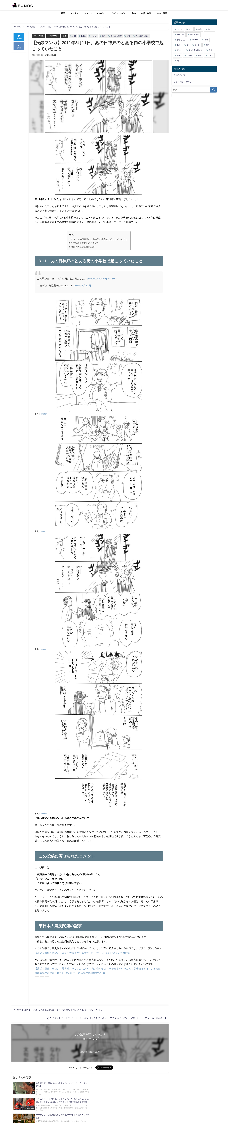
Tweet (19, 37)
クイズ (210, 55)
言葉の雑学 (194, 34)
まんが (94, 36)
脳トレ (197, 45)
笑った (210, 29)
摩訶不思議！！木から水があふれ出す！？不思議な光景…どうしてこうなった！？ (60, 1010)
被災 (129, 36)
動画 (178, 45)
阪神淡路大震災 (142, 36)
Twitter (84, 36)
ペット (179, 29)
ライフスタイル (119, 13)
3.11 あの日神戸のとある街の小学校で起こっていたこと (99, 239)
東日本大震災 (116, 36)
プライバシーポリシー (184, 82)
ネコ (206, 40)
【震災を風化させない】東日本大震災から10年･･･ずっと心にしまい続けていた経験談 (82, 952)
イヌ (190, 29)
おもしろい (181, 40)
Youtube (195, 40)
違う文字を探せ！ (195, 50)
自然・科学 (146, 13)
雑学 (63, 13)
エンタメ (74, 13)
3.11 (74, 36)
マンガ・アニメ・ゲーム (95, 13)
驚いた (179, 50)
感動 (64, 36)
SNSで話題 (162, 13)
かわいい (180, 34)
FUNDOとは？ (180, 75)
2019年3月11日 (82, 285)
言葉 (200, 29)
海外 (210, 50)
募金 (104, 36)
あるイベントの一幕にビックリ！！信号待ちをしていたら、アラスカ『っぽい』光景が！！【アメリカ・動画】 (105, 1018)
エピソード (53, 36)
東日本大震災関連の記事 (83, 247)
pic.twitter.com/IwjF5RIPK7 (102, 278)
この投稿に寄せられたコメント (86, 243)
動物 (134, 13)
